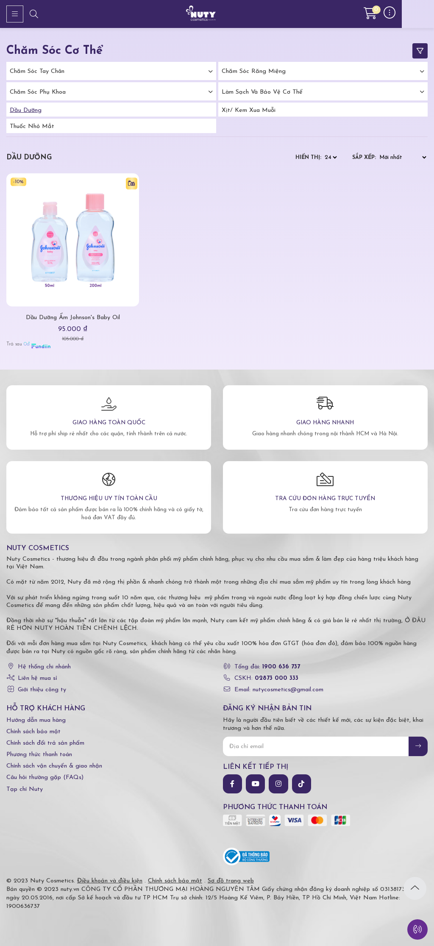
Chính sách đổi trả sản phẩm (45, 743)
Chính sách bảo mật (33, 732)
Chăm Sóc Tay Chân (37, 71)
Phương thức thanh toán (39, 754)
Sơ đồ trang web (231, 881)
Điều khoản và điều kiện (109, 881)
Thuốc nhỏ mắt (32, 126)
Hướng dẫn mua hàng (36, 720)
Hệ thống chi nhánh (44, 667)
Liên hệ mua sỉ (37, 678)
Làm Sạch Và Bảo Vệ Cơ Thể (262, 92)
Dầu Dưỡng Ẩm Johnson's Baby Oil (72, 317)
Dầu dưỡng (26, 110)
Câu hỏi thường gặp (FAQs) (44, 777)
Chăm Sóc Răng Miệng (254, 71)
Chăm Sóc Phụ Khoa (38, 92)
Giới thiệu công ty (42, 690)
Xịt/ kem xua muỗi (248, 110)
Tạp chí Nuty (24, 789)
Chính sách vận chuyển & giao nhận (54, 766)
